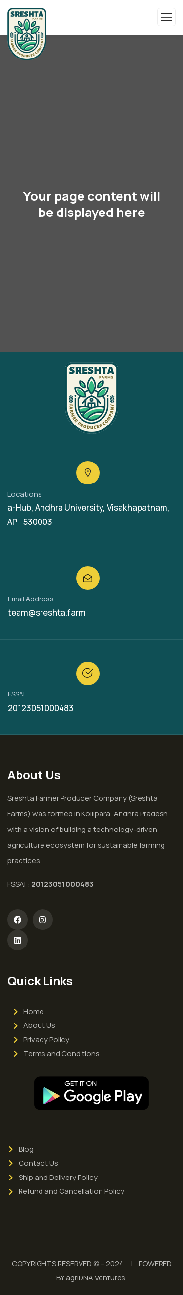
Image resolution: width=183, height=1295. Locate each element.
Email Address (31, 598)
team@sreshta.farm (47, 612)
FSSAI (16, 693)
